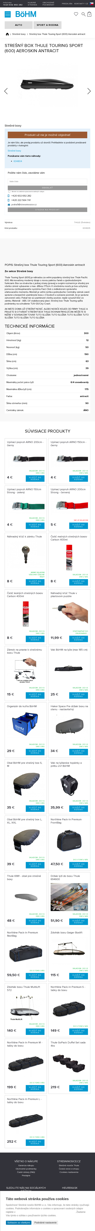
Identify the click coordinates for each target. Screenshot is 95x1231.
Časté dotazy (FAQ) (26, 1172)
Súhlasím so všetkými (18, 1222)
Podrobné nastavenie (45, 1222)
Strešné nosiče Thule (69, 1165)
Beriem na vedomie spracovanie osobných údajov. (28, 191)
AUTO (18, 25)
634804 (18, 161)
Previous (8, 90)
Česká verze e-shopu (69, 1169)
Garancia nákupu (26, 1165)
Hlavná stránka (32, 4)
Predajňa (67, 4)
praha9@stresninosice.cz (24, 204)
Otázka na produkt (47, 210)
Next (87, 92)
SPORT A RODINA (47, 25)
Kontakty (79, 4)
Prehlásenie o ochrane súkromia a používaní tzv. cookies (45, 1212)
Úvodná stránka (7, 34)
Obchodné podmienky (48, 4)
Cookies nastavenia (69, 1172)
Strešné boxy (19, 34)
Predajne (26, 1175)
